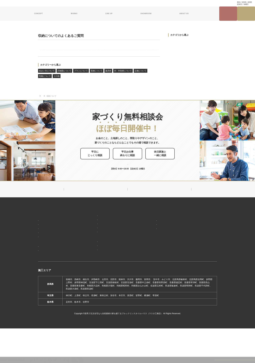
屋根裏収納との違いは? (57, 51)
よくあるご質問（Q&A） (157, 283)
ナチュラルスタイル (92, 248)
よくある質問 (123, 3)
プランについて (81, 77)
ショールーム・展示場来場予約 (98, 269)
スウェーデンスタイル (93, 263)
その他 (57, 83)
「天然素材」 (45, 254)
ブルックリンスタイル (93, 243)
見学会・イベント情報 (228, 14)
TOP (39, 123)
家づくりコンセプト (48, 244)
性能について (45, 83)
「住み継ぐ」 (45, 259)
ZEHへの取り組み (153, 265)
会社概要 (150, 249)
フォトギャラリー (47, 280)
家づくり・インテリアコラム (189, 3)
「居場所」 (44, 249)
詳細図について (64, 77)
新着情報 (148, 238)
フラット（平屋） (91, 253)
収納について (96, 77)
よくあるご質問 (51, 123)
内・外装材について (123, 77)
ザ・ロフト (88, 258)
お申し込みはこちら (133, 186)
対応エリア (151, 254)
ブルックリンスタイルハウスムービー (163, 271)
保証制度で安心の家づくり (52, 264)
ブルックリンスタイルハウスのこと (162, 244)
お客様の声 (44, 285)
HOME (41, 238)
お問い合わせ (137, 3)
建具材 (108, 77)
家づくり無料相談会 (196, 268)
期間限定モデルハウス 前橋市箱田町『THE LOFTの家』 (110, 274)
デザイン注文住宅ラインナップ (98, 238)
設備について (140, 77)
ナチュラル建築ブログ (166, 3)
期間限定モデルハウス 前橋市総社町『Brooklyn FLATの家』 (112, 279)
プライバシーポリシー (197, 273)
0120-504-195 (223, 3)
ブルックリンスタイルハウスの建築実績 (58, 275)
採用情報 (148, 277)
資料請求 (149, 3)
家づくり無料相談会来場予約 (246, 13)
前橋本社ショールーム (93, 284)
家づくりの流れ (46, 268)
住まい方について (47, 77)
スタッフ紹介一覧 (154, 259)
